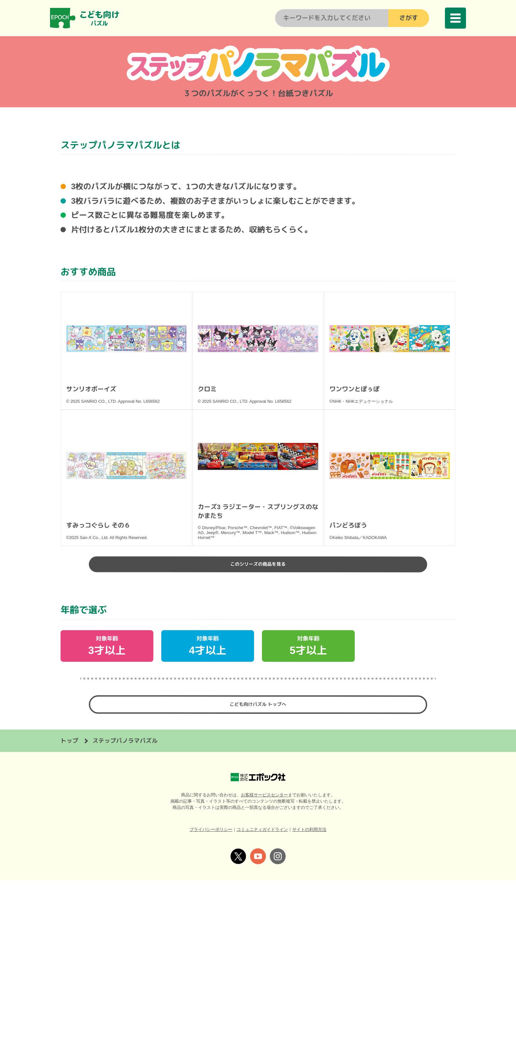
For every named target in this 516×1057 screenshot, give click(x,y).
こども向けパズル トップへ (258, 880)
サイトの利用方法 (309, 1006)
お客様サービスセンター (264, 971)
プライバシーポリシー (211, 1006)
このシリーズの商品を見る (258, 734)
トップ (69, 917)
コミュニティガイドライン (262, 1006)
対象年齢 (107, 818)
